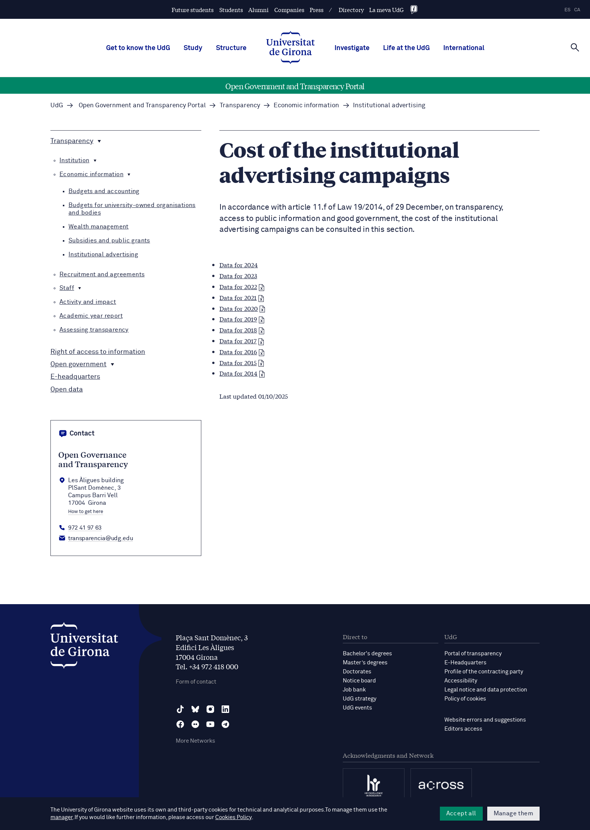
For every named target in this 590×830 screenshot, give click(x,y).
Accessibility (460, 681)
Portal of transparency (473, 653)
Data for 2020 (242, 308)
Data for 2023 (238, 275)
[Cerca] (574, 47)
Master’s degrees (365, 663)
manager (399, 810)
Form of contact (196, 682)
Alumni (258, 9)
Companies (289, 9)
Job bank (354, 690)
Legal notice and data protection (485, 690)
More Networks (195, 741)
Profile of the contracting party (483, 672)
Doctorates (357, 672)
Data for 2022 (242, 286)
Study (193, 48)
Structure (231, 48)
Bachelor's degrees (367, 653)
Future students (193, 9)
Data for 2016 (242, 351)
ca (577, 10)
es (567, 10)
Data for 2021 (241, 297)
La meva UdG (386, 9)
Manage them (513, 813)
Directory (351, 9)
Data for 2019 (242, 318)
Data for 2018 (242, 329)
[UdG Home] (290, 48)
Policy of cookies (465, 699)
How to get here (85, 512)
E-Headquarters (465, 663)
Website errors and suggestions (485, 720)
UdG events (357, 708)
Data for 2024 (238, 264)
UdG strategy (359, 699)
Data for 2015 (241, 362)
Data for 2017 (241, 340)
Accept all (461, 813)
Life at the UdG (406, 48)
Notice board (359, 681)
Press (317, 9)
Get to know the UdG (138, 48)
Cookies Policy (204, 817)
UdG (56, 105)
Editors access (463, 729)
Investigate (352, 48)
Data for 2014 (242, 373)
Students (231, 9)
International (463, 48)
